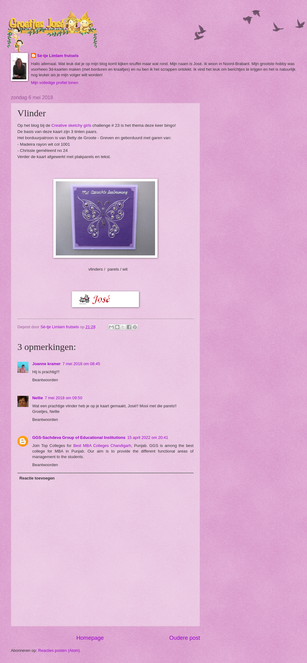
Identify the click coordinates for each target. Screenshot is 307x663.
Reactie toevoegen (37, 478)
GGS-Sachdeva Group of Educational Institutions (78, 437)
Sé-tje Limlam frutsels (58, 55)
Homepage (90, 638)
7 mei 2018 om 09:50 (63, 398)
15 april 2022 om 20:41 (147, 437)
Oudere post (184, 638)
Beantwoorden (45, 380)
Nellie (37, 398)
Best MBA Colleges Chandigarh (102, 445)
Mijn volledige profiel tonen (54, 82)
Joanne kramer (46, 363)
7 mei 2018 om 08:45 (81, 363)
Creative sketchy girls (71, 125)
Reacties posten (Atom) (59, 650)
